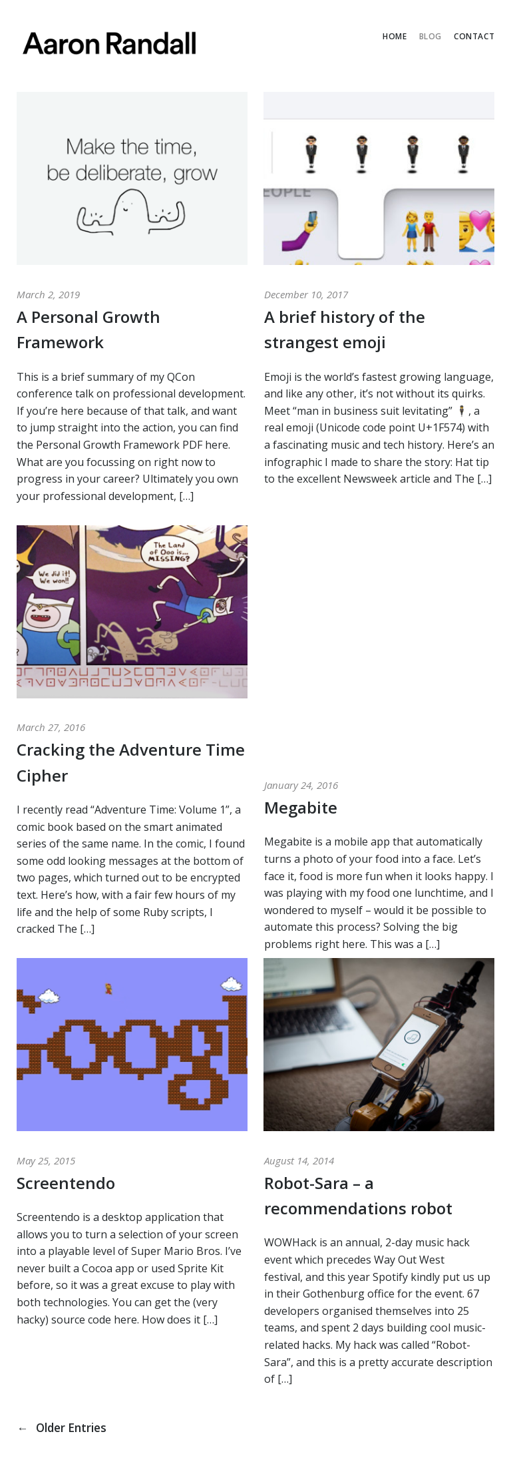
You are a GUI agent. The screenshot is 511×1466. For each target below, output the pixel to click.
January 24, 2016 (301, 571)
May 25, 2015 (46, 1160)
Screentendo (66, 1183)
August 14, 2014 (299, 1160)
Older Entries (65, 1427)
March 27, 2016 (51, 727)
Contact (474, 36)
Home (395, 36)
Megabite (300, 594)
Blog (430, 36)
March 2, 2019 (48, 294)
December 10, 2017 (306, 294)
